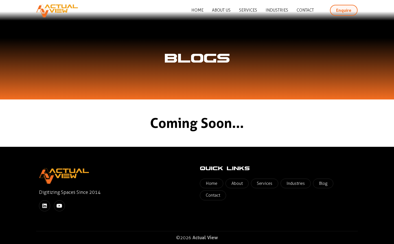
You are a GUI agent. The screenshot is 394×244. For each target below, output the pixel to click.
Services (248, 10)
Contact (305, 10)
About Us (221, 10)
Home (197, 10)
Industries (277, 10)
